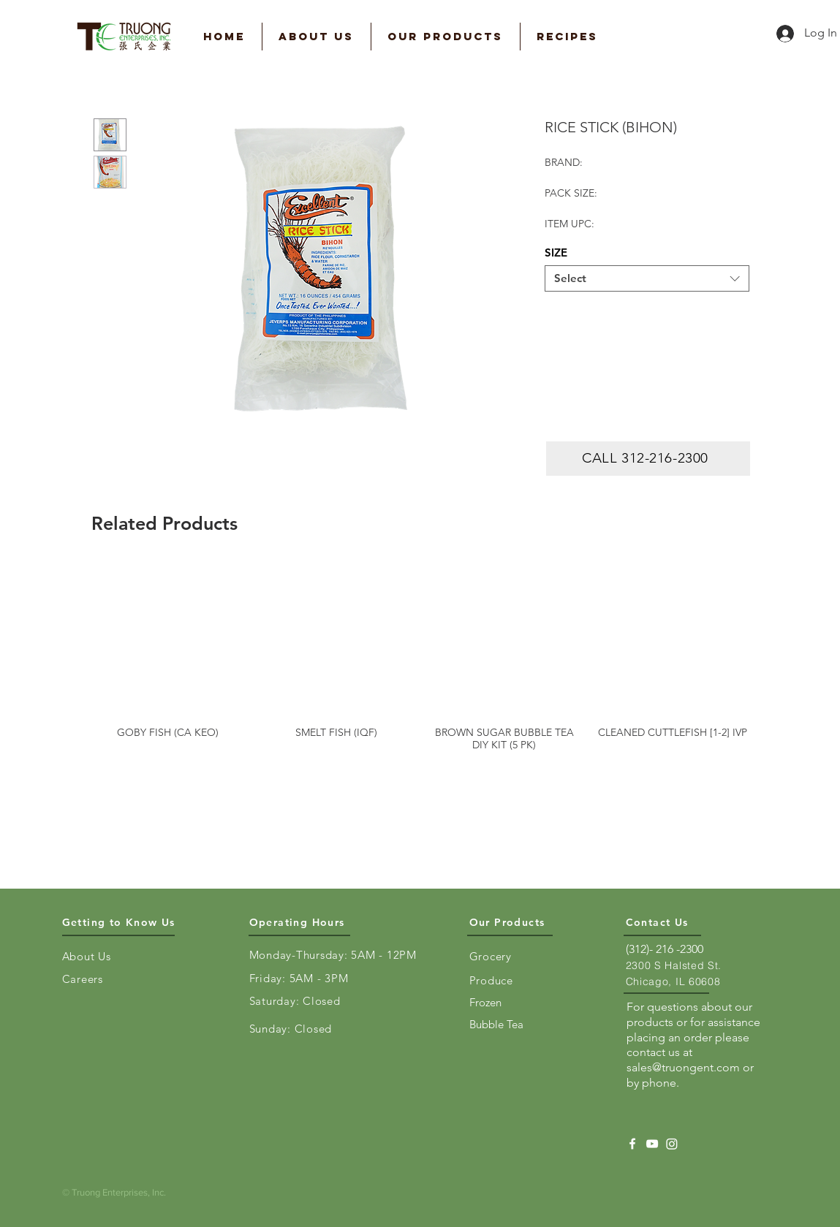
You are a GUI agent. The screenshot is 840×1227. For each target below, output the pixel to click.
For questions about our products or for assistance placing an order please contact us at (693, 1029)
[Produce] (498, 980)
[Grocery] (498, 955)
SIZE (556, 252)
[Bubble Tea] (498, 1023)
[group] (420, 656)
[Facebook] (632, 1143)
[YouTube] (652, 1143)
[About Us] (91, 955)
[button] (316, 36)
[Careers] (91, 978)
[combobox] (647, 278)
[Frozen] (498, 1001)
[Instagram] (672, 1143)
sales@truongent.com (683, 1067)
